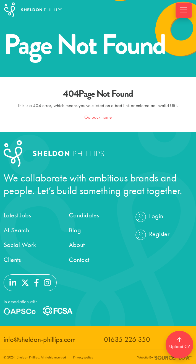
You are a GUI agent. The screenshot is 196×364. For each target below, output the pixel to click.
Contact (79, 259)
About (77, 244)
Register (151, 234)
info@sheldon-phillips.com (40, 339)
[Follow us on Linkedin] (12, 282)
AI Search (16, 230)
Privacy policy (83, 357)
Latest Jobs (17, 215)
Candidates (84, 215)
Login (148, 216)
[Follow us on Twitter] (25, 282)
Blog (75, 230)
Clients (12, 259)
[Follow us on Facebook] (36, 282)
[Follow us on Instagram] (47, 282)
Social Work (20, 244)
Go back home (98, 117)
